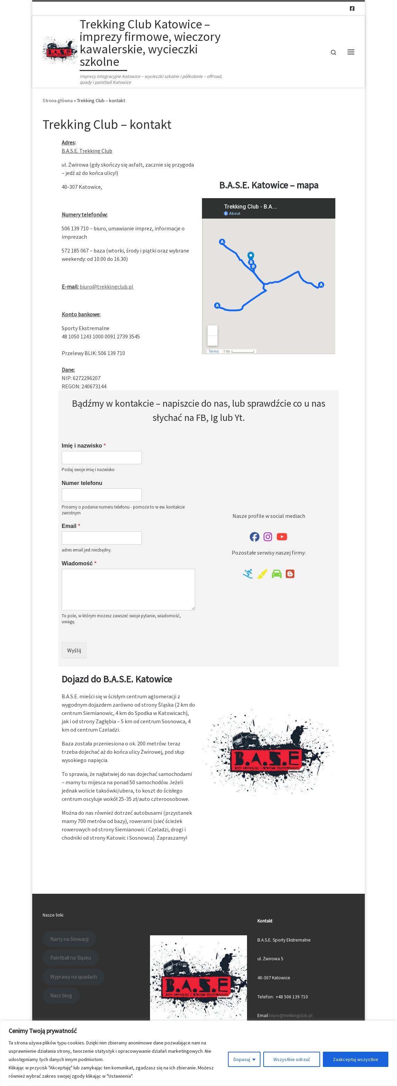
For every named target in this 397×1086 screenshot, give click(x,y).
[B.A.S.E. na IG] (268, 538)
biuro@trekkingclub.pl (106, 286)
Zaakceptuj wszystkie (355, 1059)
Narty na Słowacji (69, 939)
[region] (198, 1053)
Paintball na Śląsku (70, 957)
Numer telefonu (82, 483)
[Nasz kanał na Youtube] (282, 538)
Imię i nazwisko (84, 446)
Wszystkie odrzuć (291, 1059)
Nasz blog (61, 995)
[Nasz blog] (290, 575)
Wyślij (74, 650)
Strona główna (58, 100)
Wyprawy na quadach (73, 976)
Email (71, 526)
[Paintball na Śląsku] (262, 575)
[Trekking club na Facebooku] (254, 538)
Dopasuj (241, 1059)
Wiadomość (79, 563)
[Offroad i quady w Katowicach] (277, 575)
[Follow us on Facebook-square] (352, 8)
